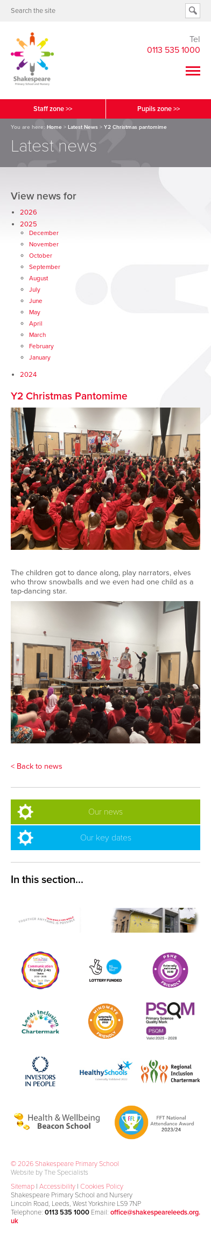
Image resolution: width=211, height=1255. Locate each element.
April (36, 323)
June (36, 301)
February (41, 346)
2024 (28, 374)
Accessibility (57, 1186)
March (37, 335)
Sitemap (22, 1186)
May (34, 312)
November (44, 244)
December (44, 233)
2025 (28, 224)
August (38, 278)
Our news (105, 811)
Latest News (83, 127)
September (44, 267)
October (40, 255)
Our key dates (105, 837)
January (40, 357)
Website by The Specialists (49, 1172)
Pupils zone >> (158, 109)
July (34, 289)
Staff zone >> (52, 109)
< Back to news (36, 766)
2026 (28, 212)
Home (54, 127)
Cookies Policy (101, 1186)
